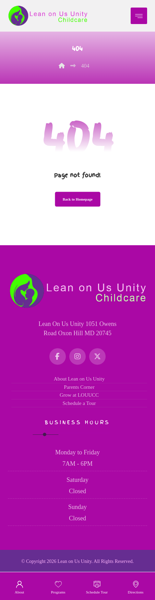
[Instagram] (77, 356)
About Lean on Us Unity (79, 379)
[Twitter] (97, 356)
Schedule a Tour (79, 403)
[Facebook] (57, 356)
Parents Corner (79, 387)
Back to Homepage (77, 199)
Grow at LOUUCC (79, 395)
